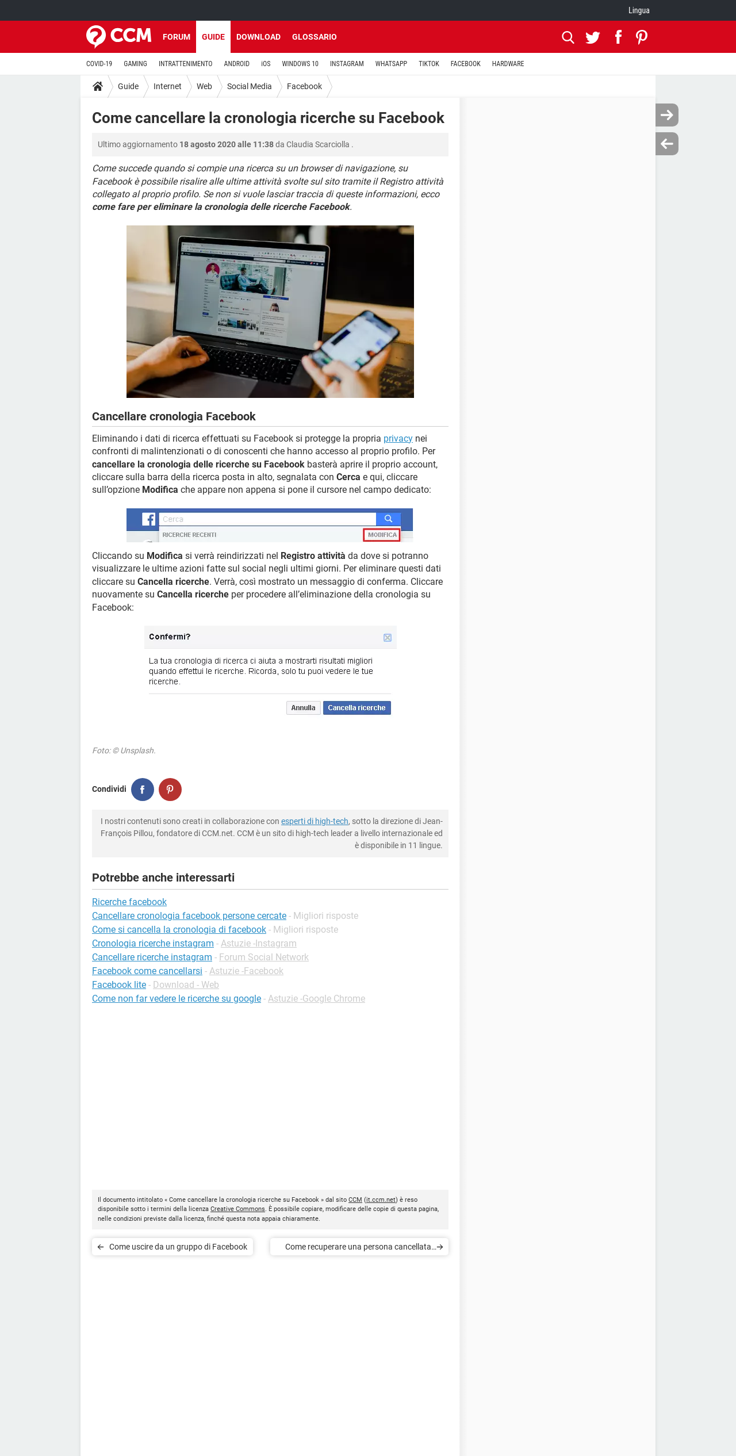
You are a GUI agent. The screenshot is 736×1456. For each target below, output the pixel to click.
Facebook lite (119, 984)
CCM (355, 1200)
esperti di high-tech (314, 821)
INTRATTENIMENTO (186, 64)
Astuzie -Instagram (259, 943)
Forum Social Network (264, 957)
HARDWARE (508, 64)
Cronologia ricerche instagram (153, 943)
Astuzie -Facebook (246, 970)
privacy (398, 438)
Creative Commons (237, 1209)
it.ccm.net (381, 1200)
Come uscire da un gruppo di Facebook (178, 1246)
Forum (176, 36)
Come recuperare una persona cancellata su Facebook (358, 1248)
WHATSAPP (391, 64)
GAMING (135, 64)
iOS (265, 64)
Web (204, 86)
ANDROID (237, 64)
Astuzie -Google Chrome (316, 998)
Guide (213, 36)
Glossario (314, 36)
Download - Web (186, 984)
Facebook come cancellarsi (147, 970)
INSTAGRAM (347, 64)
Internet (168, 86)
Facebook (304, 86)
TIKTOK (429, 64)
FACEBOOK (466, 64)
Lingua (639, 10)
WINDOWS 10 (300, 64)
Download (258, 36)
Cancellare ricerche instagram (152, 957)
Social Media (249, 86)
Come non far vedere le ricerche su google (176, 998)
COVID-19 (99, 64)
